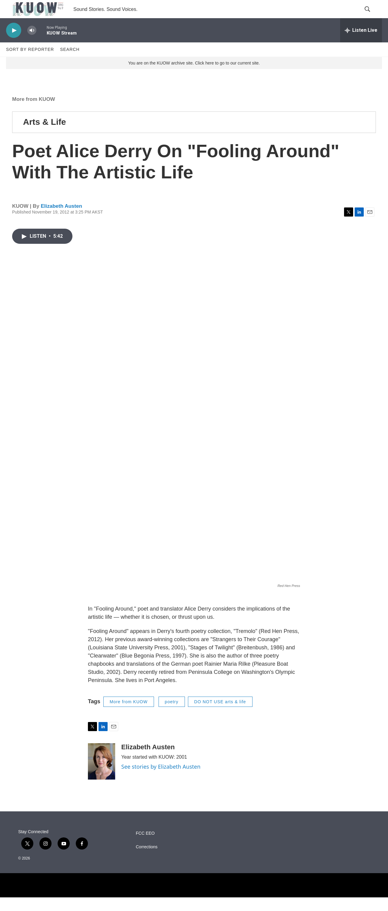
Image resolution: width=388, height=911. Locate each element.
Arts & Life (44, 135)
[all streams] (361, 44)
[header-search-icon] (372, 16)
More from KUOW (33, 113)
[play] (13, 44)
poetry (172, 715)
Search (69, 63)
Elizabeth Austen (61, 220)
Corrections (147, 860)
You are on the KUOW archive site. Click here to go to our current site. (194, 76)
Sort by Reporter (30, 63)
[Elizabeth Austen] (101, 775)
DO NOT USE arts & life (220, 715)
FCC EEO (145, 847)
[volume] (32, 44)
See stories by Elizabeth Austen (160, 780)
